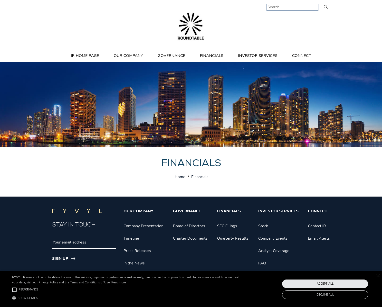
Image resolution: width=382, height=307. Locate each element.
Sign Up (60, 258)
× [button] (378, 275)
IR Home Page (85, 55)
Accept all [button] (325, 284)
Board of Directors (189, 226)
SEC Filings (227, 226)
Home (180, 177)
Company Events (272, 238)
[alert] (191, 289)
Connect (301, 55)
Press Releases (137, 250)
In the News (134, 263)
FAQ (262, 263)
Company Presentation (143, 226)
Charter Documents (190, 238)
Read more (118, 282)
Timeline (131, 238)
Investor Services (257, 55)
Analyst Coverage (273, 250)
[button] (128, 298)
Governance (171, 55)
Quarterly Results (232, 238)
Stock (263, 226)
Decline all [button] (325, 295)
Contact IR (317, 226)
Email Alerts (319, 238)
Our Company (128, 55)
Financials (211, 55)
